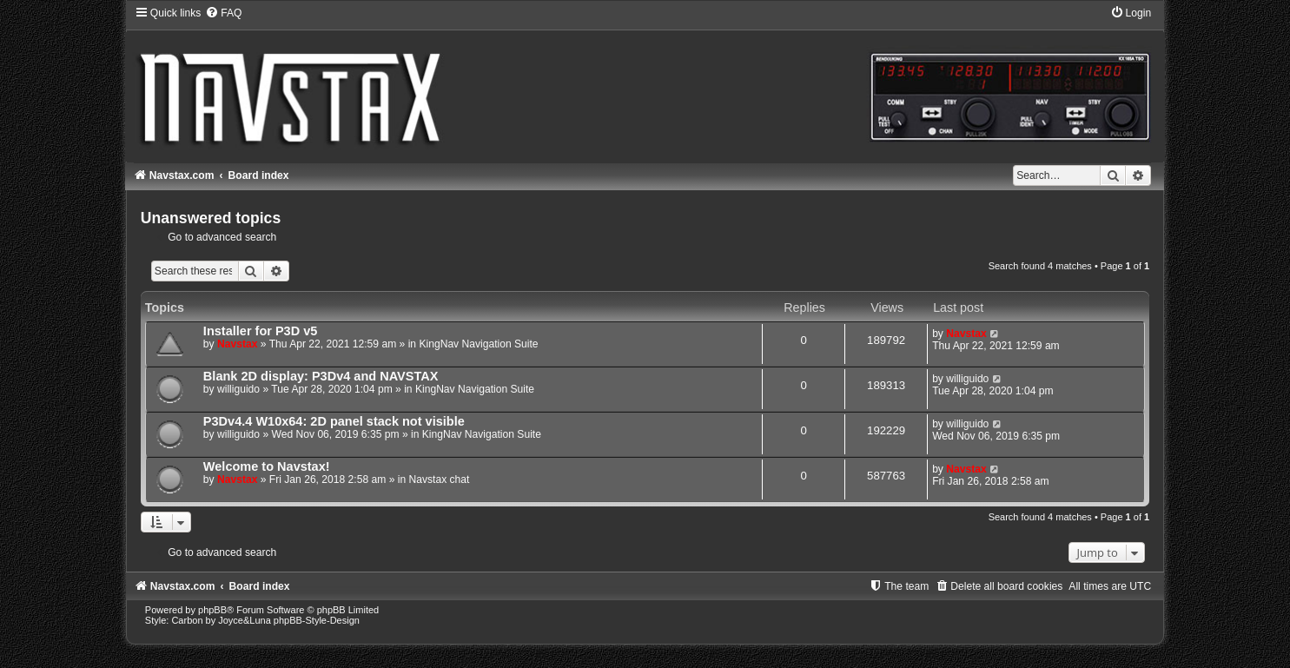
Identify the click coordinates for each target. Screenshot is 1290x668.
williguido (238, 389)
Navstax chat (439, 479)
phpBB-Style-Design (317, 620)
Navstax (237, 344)
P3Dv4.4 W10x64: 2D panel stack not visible (334, 421)
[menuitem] (223, 13)
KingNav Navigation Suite (478, 344)
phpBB (212, 610)
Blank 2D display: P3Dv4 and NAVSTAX (321, 376)
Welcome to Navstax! (266, 466)
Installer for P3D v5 (260, 331)
